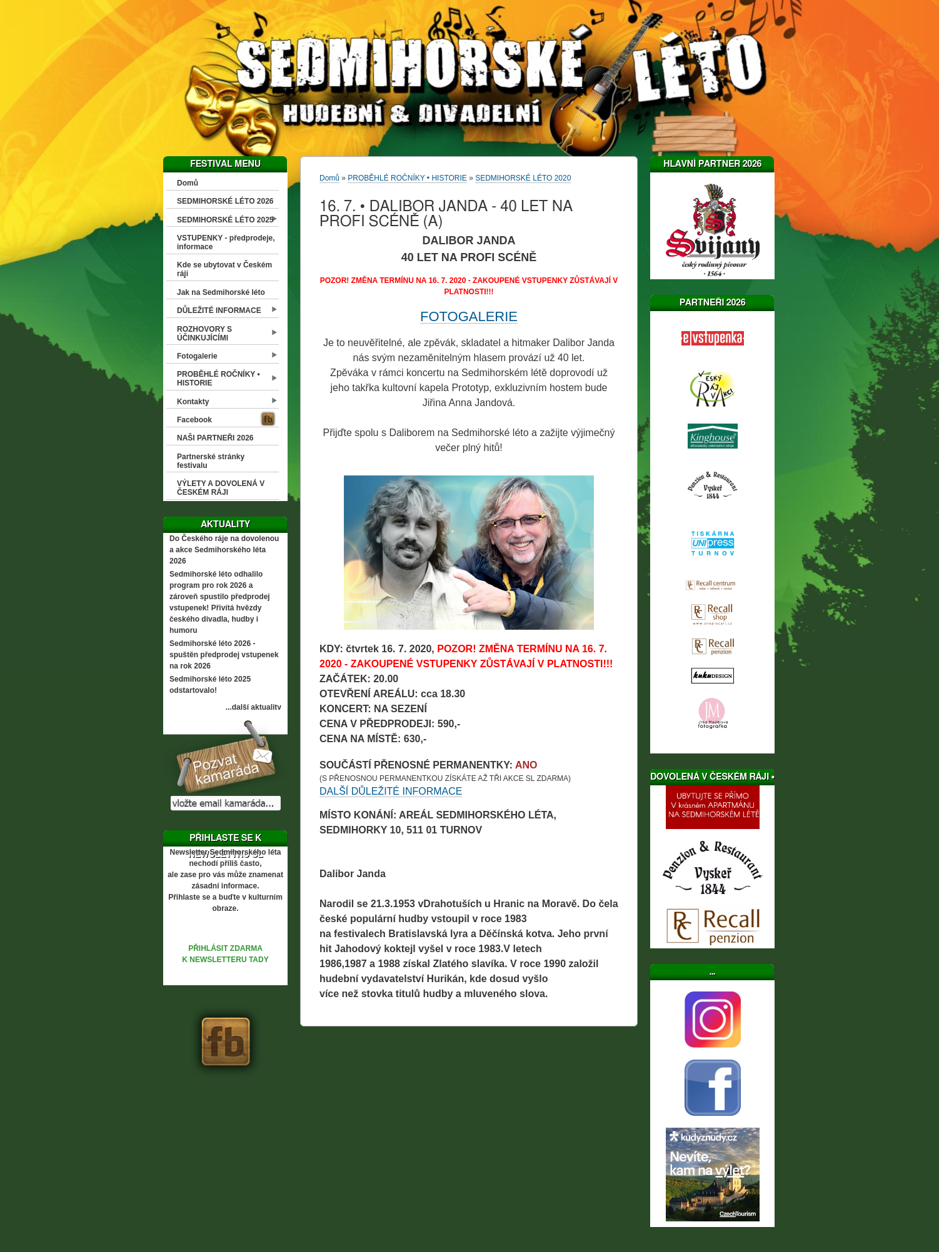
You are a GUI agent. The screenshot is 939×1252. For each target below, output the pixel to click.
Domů (187, 183)
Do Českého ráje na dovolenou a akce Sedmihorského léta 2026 (224, 549)
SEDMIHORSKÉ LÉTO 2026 (225, 201)
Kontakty (193, 401)
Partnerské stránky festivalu (210, 461)
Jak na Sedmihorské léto (221, 292)
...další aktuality (253, 707)
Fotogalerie (197, 356)
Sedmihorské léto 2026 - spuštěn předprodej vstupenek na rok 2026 (224, 654)
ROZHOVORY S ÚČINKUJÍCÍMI (204, 333)
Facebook (194, 419)
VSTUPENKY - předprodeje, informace (225, 242)
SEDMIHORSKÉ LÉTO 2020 (523, 178)
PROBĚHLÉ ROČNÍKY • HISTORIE (218, 378)
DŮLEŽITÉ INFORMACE (219, 310)
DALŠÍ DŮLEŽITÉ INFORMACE (390, 791)
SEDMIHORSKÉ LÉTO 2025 (225, 220)
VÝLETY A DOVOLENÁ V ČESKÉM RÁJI (220, 488)
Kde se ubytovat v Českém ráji (224, 269)
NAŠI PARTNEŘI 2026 (215, 438)
